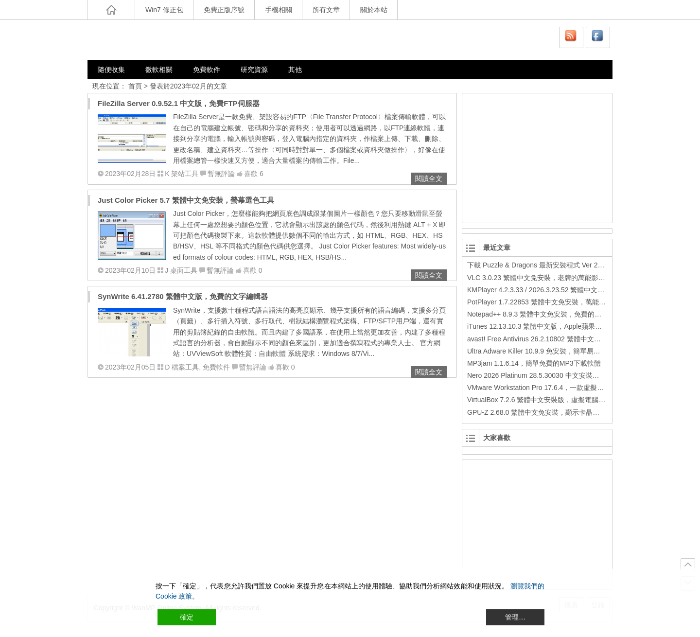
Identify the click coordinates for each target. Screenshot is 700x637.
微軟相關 (159, 69)
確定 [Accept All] (186, 617)
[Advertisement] (538, 156)
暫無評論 (221, 173)
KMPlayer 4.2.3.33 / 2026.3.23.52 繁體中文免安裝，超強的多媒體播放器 (576, 290)
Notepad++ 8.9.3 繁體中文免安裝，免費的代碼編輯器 (548, 314)
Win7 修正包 (164, 10)
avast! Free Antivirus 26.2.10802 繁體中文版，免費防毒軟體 (557, 339)
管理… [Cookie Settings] (515, 617)
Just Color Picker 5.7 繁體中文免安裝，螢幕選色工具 (186, 200)
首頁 (135, 86)
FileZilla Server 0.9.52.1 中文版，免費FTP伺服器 (179, 103)
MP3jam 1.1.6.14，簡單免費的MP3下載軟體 (534, 363)
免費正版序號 (224, 10)
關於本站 (373, 10)
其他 (295, 69)
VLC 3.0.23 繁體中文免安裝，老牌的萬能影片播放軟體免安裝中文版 (570, 278)
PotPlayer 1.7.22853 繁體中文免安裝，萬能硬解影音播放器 (557, 302)
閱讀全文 (428, 178)
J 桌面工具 (181, 270)
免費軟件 (206, 69)
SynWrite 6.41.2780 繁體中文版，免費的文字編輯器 (183, 296)
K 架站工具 (181, 173)
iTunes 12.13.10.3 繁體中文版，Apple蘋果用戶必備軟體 (551, 326)
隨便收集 (111, 69)
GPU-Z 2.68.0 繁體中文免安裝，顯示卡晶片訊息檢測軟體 (553, 412)
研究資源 (254, 69)
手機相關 (278, 10)
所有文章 (326, 10)
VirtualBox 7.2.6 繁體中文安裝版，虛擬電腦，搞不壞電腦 (553, 400)
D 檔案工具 (182, 367)
